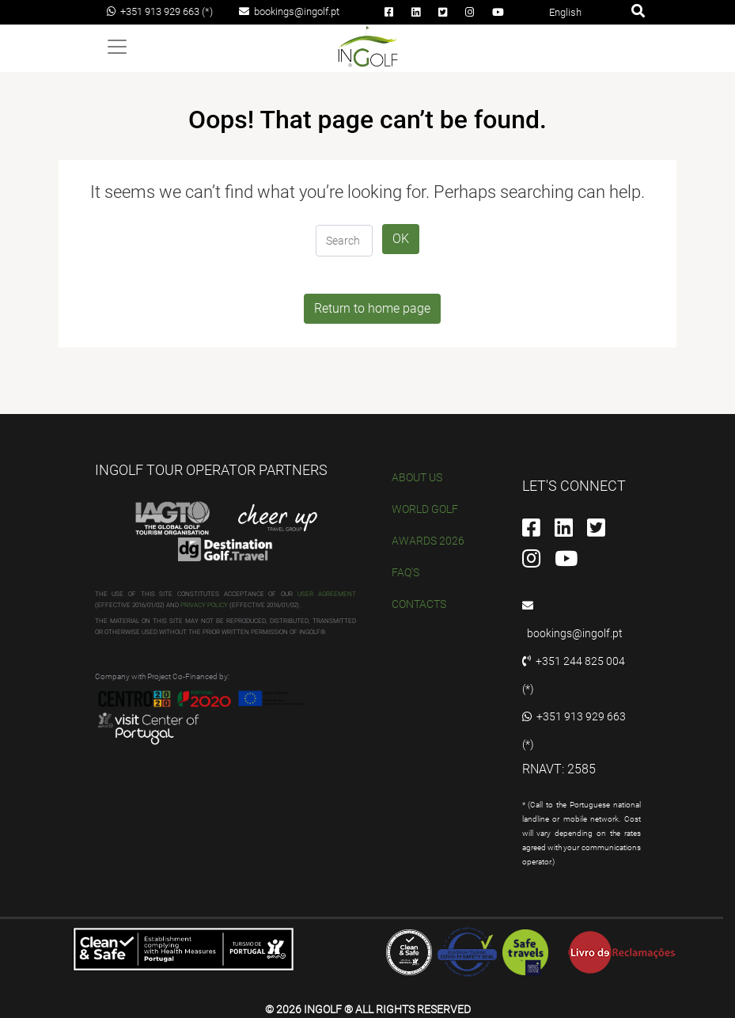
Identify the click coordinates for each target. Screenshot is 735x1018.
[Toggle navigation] (117, 47)
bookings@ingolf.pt (289, 11)
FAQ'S (405, 572)
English (565, 12)
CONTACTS (419, 604)
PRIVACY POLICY (204, 605)
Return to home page (372, 308)
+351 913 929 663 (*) (160, 11)
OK (400, 238)
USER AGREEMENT (326, 594)
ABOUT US (417, 477)
